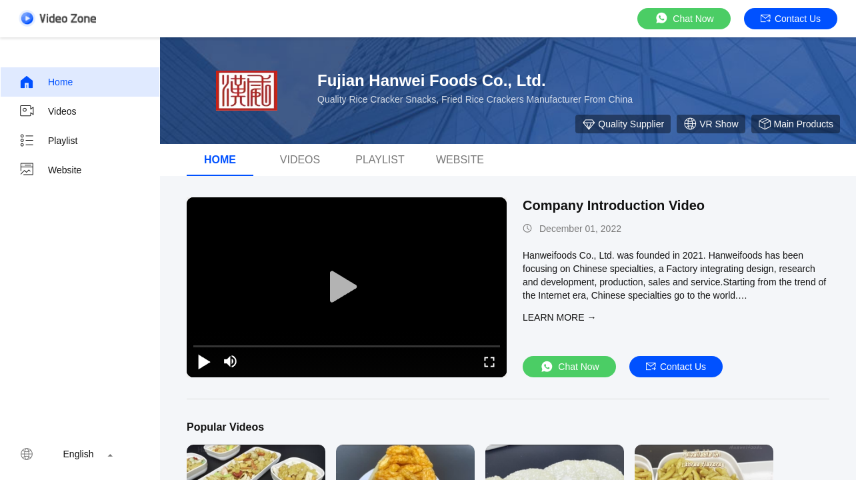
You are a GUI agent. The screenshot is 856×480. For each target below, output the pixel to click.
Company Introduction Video (614, 205)
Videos (48, 111)
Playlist (48, 141)
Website (50, 170)
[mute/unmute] (230, 361)
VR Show (710, 124)
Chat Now (683, 18)
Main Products (795, 124)
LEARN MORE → (559, 317)
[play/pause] (204, 361)
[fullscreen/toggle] (489, 361)
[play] (346, 287)
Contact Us (791, 18)
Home (46, 82)
